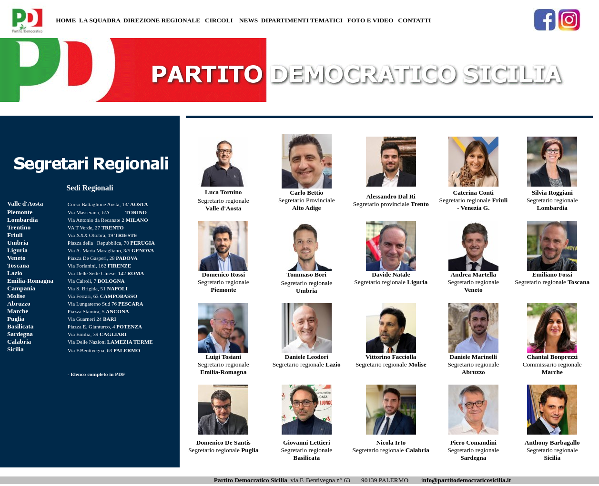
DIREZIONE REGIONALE (161, 20)
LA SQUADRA (99, 20)
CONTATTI (414, 20)
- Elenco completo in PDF (96, 374)
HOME (66, 20)
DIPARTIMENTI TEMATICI (302, 20)
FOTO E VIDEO (370, 20)
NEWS (248, 20)
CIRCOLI (219, 20)
